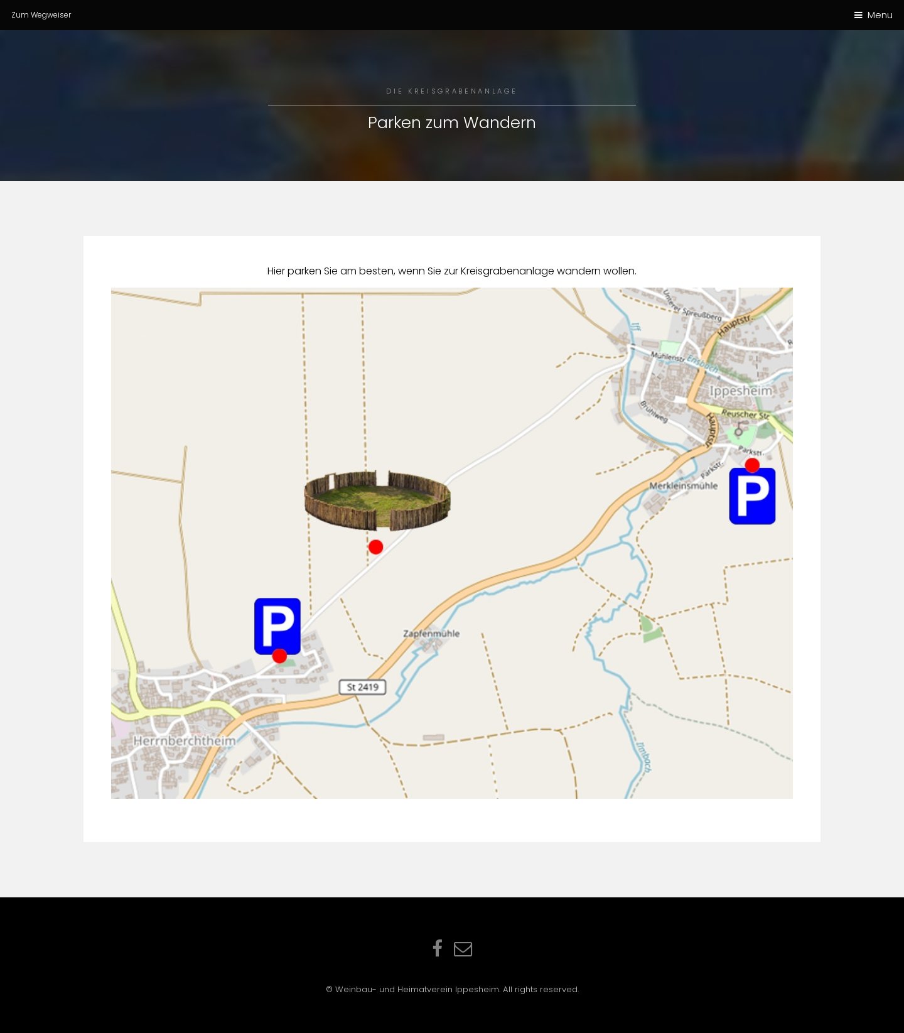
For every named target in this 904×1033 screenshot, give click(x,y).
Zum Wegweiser (41, 14)
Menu (880, 15)
